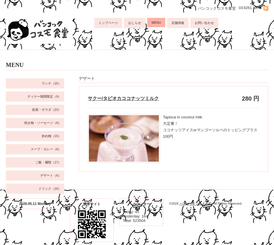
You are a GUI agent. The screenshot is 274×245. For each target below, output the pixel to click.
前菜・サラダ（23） (46, 109)
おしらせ (134, 23)
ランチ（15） (51, 83)
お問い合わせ (204, 23)
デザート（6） (50, 175)
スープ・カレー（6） (46, 149)
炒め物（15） (51, 136)
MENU (156, 22)
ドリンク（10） (49, 188)
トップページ (108, 23)
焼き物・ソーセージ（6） (42, 123)
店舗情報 (177, 23)
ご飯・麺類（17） (48, 162)
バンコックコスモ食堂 (196, 203)
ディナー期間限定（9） (44, 96)
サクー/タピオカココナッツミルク (123, 98)
